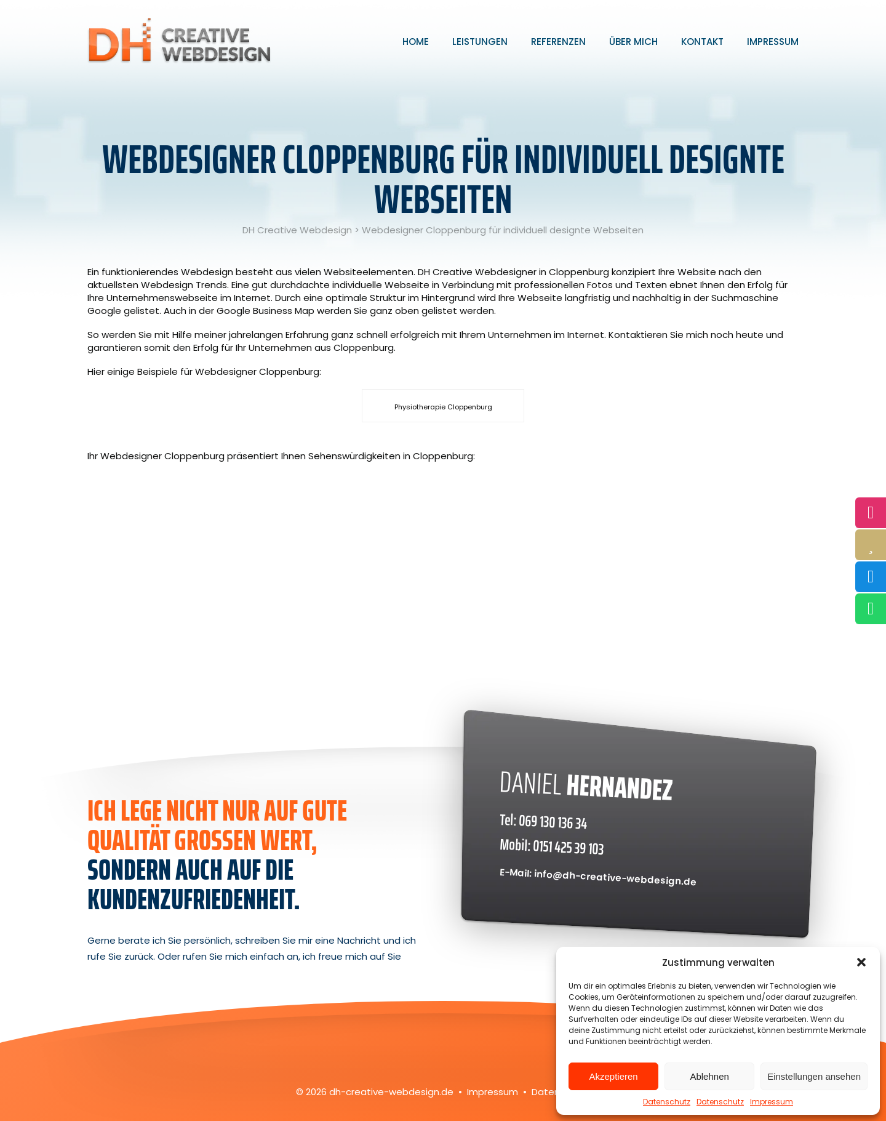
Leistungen (480, 41)
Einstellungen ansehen (814, 1076)
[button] (861, 962)
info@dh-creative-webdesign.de (615, 877)
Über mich (633, 41)
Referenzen (558, 41)
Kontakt (702, 41)
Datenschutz (666, 1101)
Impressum (771, 1101)
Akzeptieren (613, 1076)
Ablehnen (709, 1076)
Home (415, 41)
